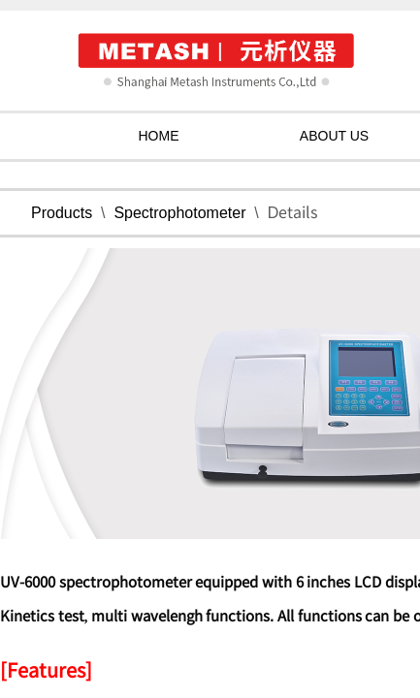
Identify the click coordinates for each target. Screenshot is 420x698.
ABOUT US (334, 135)
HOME (159, 135)
